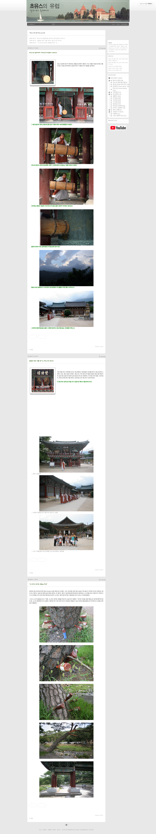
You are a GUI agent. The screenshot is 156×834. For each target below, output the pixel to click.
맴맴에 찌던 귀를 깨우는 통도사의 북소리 (49, 40)
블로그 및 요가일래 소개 (115, 70)
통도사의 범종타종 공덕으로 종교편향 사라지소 (51, 38)
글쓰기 (58, 830)
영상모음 (103, 356)
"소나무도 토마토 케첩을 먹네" (46, 43)
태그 (40, 830)
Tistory (91, 830)
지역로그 (45, 830)
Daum (77, 830)
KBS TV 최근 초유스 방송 (115, 68)
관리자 (54, 830)
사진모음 (103, 48)
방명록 (49, 830)
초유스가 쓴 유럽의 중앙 (115, 66)
